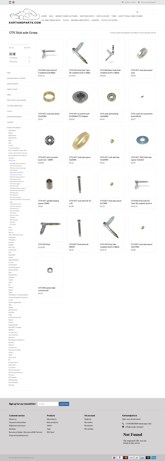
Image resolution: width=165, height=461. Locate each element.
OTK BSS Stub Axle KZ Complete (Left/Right (47, 71)
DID (10, 252)
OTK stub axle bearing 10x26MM (109, 115)
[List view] (14, 54)
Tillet (10, 315)
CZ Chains (12, 367)
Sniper (11, 280)
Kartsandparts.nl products (17, 155)
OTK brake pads (14, 186)
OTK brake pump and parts (17, 190)
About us (12, 419)
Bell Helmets (13, 275)
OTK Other (13, 224)
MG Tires (12, 247)
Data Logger (103, 16)
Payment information (17, 422)
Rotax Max (12, 255)
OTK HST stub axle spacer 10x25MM (49, 115)
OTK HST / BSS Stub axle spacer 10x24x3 (141, 158)
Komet (11, 257)
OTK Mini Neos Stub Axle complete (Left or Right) (110, 71)
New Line (12, 337)
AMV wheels (13, 138)
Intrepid (11, 385)
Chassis (95, 20)
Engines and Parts (80, 20)
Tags (49, 429)
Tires (114, 16)
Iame (10, 227)
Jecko (11, 230)
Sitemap (12, 429)
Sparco (11, 232)
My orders (88, 422)
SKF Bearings (13, 380)
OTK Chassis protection (16, 172)
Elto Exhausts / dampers (16, 340)
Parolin (11, 262)
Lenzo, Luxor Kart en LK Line (18, 153)
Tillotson (12, 277)
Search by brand (109, 20)
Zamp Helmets (13, 270)
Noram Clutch (13, 362)
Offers (49, 425)
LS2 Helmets (13, 265)
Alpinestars (12, 135)
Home (44, 16)
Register (87, 419)
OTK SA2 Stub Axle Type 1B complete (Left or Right (79, 71)
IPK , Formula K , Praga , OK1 (18, 150)
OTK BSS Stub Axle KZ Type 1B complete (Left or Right (141, 202)
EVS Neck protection (15, 372)
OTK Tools (12, 217)
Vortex (11, 322)
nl (10, 2)
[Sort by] (19, 57)
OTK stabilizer (14, 195)
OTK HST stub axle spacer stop (141, 71)
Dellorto (11, 345)
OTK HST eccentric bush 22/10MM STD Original (79, 115)
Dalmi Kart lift (13, 325)
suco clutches (13, 335)
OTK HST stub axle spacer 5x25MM (80, 158)
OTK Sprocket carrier (16, 204)
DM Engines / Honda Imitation (18, 295)
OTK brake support (15, 183)
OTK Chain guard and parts (17, 177)
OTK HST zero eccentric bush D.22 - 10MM (48, 158)
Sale (51, 16)
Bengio (11, 307)
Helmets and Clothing (66, 16)
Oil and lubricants (50, 20)
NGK (10, 272)
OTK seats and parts (15, 197)
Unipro (11, 352)
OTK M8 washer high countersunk (46, 289)
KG (10, 285)
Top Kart (11, 158)
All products (52, 419)
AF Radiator (12, 130)
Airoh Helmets (13, 382)
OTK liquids (13, 213)
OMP (10, 355)
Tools (66, 20)
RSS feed (50, 432)
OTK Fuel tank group (16, 165)
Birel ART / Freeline (15, 327)
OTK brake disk (14, 192)
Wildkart (11, 330)
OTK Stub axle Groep (147, 33)
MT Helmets (13, 377)
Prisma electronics (15, 317)
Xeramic (11, 342)
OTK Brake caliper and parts (18, 188)
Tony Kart (12, 222)
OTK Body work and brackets (18, 163)
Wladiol (11, 245)
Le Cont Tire (13, 332)
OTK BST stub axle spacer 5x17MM (110, 202)
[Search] (145, 12)
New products (52, 422)
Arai (10, 143)
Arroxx (11, 145)
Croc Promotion (14, 148)
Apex (10, 140)
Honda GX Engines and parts (18, 297)
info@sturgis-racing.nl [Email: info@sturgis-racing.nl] (134, 427)
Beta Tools (12, 365)
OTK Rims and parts (15, 206)
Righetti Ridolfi (13, 260)
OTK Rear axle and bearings (18, 168)
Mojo (10, 282)
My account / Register (147, 2)
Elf (9, 360)
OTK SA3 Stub (44, 244)
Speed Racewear (14, 267)
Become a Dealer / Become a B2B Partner (25, 432)
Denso (11, 287)
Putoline (11, 312)
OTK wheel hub (14, 208)
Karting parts (87, 16)
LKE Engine (12, 237)
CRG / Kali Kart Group (16, 235)
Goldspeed (12, 250)
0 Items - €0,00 (128, 2)
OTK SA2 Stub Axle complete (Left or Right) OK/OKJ (109, 245)
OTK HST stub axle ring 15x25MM (109, 158)
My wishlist (88, 429)
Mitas (10, 292)
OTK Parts (134, 33)
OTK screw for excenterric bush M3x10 (142, 115)
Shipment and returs (17, 425)
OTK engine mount (15, 179)
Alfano (11, 133)
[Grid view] (10, 54)
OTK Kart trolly (14, 215)
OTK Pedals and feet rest (17, 181)
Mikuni (11, 320)
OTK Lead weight (14, 211)
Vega (10, 305)
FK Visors (12, 375)
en (13, 2)
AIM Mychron (13, 310)
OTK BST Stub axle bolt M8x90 (78, 245)
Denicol (11, 242)
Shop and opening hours (18, 435)
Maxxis (11, 290)
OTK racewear (14, 220)
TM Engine (12, 240)
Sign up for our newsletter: (22, 404)
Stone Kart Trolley (15, 350)
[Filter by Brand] (19, 61)
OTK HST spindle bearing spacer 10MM (48, 202)
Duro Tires (12, 357)
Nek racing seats (14, 370)
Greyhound (12, 347)
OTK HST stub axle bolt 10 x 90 (80, 202)
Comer (11, 300)
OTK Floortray (14, 170)
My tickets (88, 425)
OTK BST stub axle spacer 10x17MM (141, 245)
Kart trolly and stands (131, 16)
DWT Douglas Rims (15, 302)
